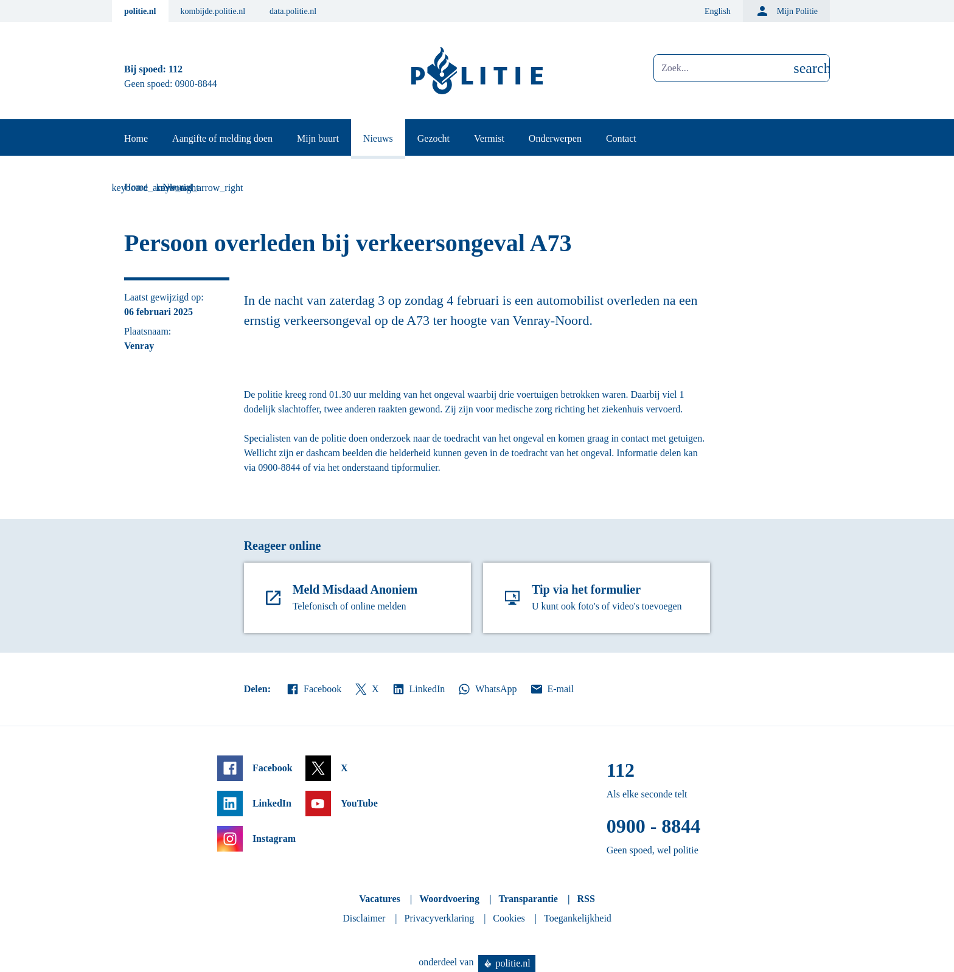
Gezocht (433, 138)
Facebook (313, 689)
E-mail (551, 689)
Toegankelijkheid (577, 918)
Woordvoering (449, 899)
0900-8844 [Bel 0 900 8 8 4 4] (196, 83)
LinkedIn (418, 689)
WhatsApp (487, 689)
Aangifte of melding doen (222, 138)
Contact (621, 138)
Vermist (489, 138)
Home (136, 138)
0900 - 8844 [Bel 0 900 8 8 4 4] (654, 826)
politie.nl (140, 11)
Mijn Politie (786, 11)
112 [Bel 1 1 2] (176, 69)
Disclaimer (364, 918)
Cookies (508, 918)
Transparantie (527, 899)
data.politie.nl (293, 11)
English (718, 11)
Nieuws (378, 138)
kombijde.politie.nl (213, 11)
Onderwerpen (555, 138)
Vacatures (379, 899)
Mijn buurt (318, 138)
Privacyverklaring (440, 918)
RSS (585, 899)
